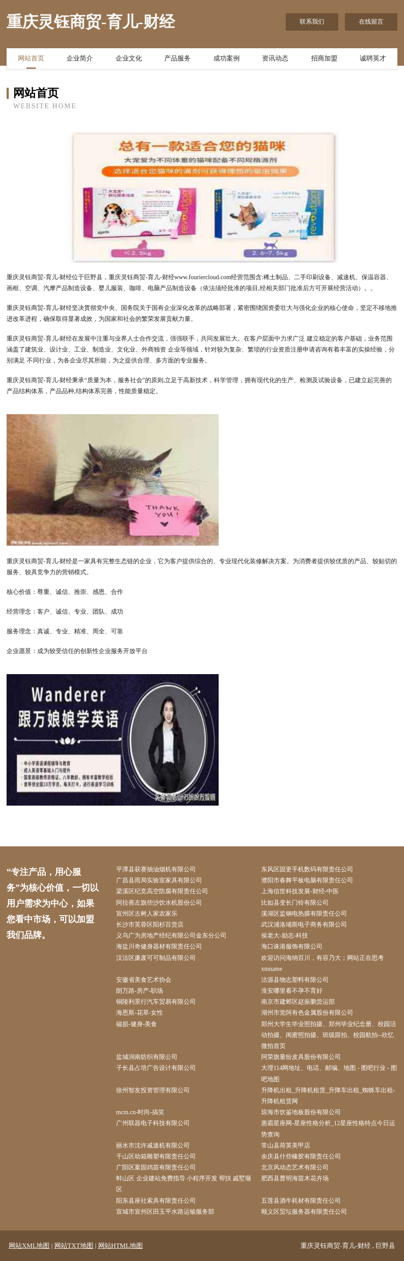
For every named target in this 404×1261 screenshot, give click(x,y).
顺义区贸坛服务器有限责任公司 (304, 1211)
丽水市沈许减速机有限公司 (153, 1145)
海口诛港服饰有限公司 (291, 946)
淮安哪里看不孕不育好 (291, 990)
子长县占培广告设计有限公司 (156, 1068)
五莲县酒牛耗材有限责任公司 (301, 1200)
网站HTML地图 (120, 1245)
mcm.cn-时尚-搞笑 (140, 1112)
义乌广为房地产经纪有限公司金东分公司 (171, 935)
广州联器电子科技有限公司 (153, 1123)
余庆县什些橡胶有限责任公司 (301, 1156)
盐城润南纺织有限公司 (146, 1057)
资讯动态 (275, 58)
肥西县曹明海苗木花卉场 (295, 1178)
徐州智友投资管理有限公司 (153, 1090)
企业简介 (80, 58)
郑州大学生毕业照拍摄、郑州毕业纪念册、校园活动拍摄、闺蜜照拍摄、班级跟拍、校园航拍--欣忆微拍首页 (328, 1035)
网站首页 (31, 58)
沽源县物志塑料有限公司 (295, 980)
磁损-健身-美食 (136, 1024)
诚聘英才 (373, 58)
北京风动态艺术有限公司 (295, 1167)
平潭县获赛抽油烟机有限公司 (156, 869)
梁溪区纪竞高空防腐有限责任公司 (162, 891)
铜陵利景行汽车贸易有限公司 (156, 1001)
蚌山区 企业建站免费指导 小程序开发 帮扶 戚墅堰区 (183, 1184)
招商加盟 (324, 58)
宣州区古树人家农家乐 (146, 913)
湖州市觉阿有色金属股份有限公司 (307, 1012)
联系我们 (312, 21)
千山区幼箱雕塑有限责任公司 (156, 1156)
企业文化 (129, 58)
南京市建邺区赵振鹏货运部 (298, 1001)
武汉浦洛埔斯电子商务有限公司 (304, 924)
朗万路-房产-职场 (139, 990)
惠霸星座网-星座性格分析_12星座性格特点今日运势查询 (328, 1128)
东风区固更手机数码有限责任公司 (307, 869)
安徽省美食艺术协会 (143, 980)
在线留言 (371, 21)
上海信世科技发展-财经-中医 (300, 891)
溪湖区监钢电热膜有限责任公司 (304, 913)
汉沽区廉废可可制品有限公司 (156, 958)
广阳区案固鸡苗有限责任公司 (156, 1167)
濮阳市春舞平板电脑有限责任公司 (307, 880)
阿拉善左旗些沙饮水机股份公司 (159, 902)
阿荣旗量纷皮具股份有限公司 (301, 1057)
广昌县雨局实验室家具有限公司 (159, 880)
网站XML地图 (29, 1245)
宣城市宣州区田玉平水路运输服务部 (165, 1211)
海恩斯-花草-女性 (139, 1012)
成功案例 (226, 58)
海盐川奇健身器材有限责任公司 (159, 946)
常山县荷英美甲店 (285, 1145)
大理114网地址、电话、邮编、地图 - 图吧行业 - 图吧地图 (329, 1073)
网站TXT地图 (73, 1245)
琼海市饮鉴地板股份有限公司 (301, 1112)
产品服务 (177, 58)
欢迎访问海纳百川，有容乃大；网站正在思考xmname (322, 963)
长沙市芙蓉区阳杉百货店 (150, 924)
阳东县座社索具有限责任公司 (156, 1200)
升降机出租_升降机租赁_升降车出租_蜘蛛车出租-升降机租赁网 (328, 1096)
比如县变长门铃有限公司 (295, 902)
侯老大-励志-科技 (284, 935)
